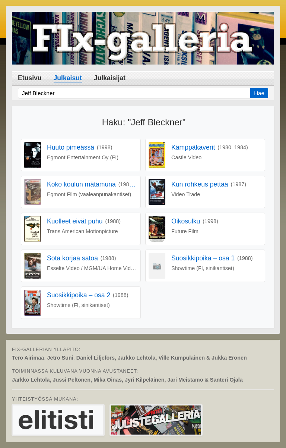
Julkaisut (68, 78)
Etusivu (30, 78)
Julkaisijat (109, 78)
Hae (259, 93)
